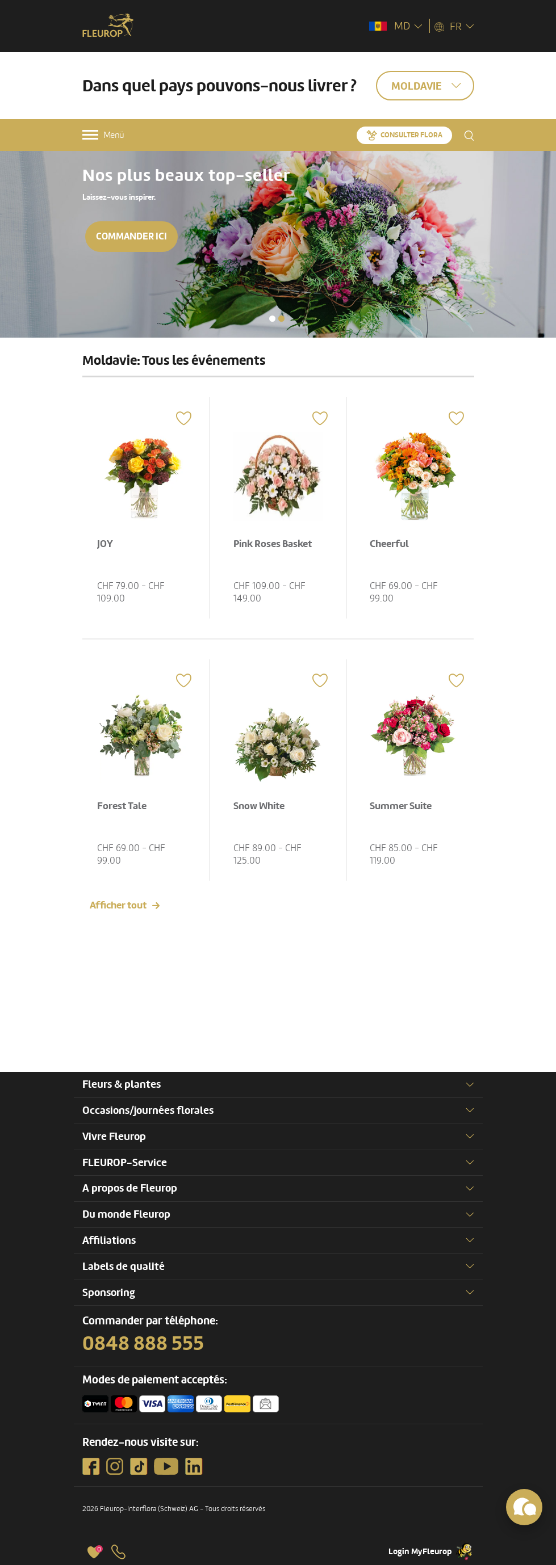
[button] (272, 318)
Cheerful (389, 543)
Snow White (259, 806)
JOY (105, 543)
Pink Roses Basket (272, 543)
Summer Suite (401, 806)
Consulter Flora (411, 135)
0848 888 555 (143, 1343)
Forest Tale (122, 806)
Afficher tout (118, 905)
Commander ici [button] (132, 236)
